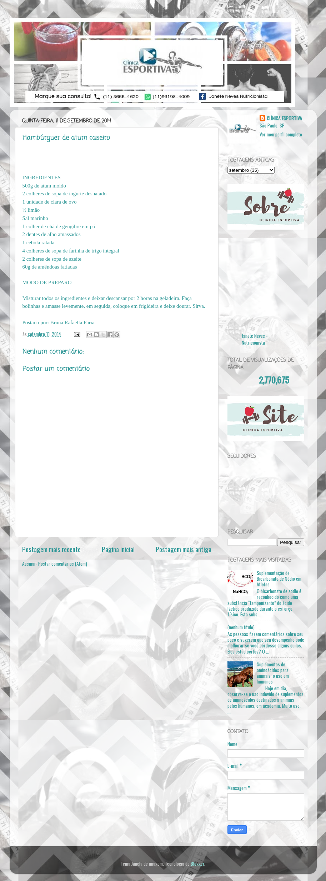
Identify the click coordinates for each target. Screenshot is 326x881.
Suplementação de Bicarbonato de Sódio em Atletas (279, 578)
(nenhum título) (241, 627)
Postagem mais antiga (183, 549)
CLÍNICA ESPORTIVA (284, 118)
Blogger (197, 863)
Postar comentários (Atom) (62, 563)
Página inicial (118, 549)
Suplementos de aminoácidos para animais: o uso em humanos (273, 673)
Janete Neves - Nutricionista (255, 339)
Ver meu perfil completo (281, 134)
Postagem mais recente (51, 549)
